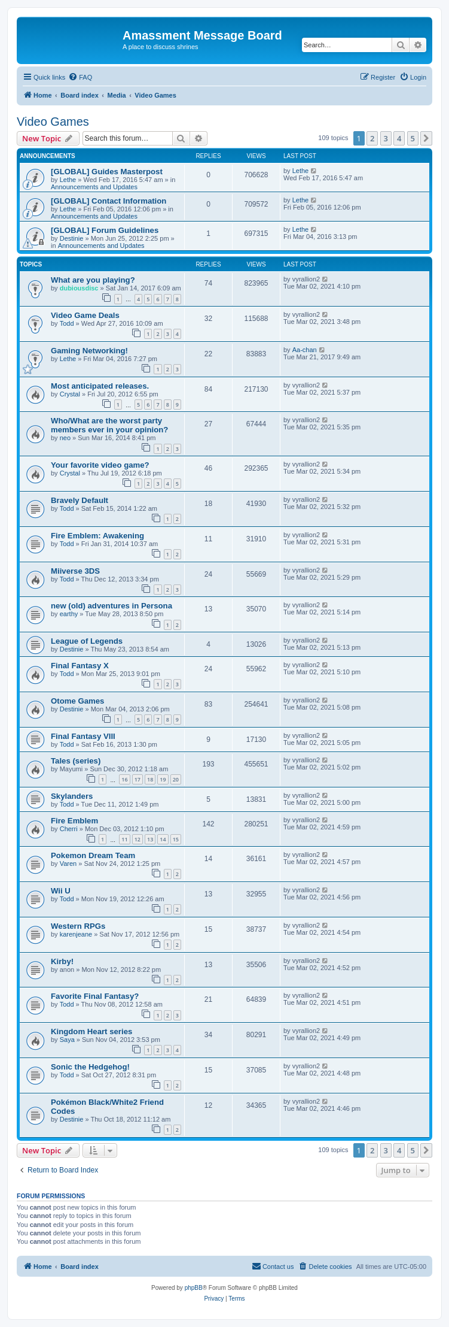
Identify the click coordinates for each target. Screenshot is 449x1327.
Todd (67, 323)
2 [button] (372, 138)
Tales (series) (75, 760)
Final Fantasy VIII (83, 736)
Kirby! (62, 961)
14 (163, 839)
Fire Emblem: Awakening (97, 535)
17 (137, 779)
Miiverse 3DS (75, 570)
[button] (426, 138)
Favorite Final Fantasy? (95, 996)
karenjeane (76, 934)
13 (150, 839)
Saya (67, 1039)
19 (163, 779)
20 (176, 779)
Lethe (68, 179)
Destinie (72, 238)
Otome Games (77, 700)
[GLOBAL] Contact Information (108, 200)
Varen (68, 863)
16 (124, 779)
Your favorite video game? (100, 464)
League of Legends (87, 641)
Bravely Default (79, 500)
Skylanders (72, 796)
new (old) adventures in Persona (111, 605)
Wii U (61, 890)
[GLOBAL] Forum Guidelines (104, 230)
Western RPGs (78, 926)
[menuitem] (80, 77)
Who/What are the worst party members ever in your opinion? (109, 425)
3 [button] (386, 138)
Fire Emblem (74, 820)
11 (124, 839)
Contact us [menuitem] (273, 1266)
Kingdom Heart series (91, 1031)
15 (176, 839)
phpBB (194, 1287)
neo (65, 437)
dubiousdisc (79, 288)
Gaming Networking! (89, 350)
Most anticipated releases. (100, 385)
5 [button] (413, 138)
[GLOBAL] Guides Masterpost (107, 171)
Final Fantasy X (80, 665)
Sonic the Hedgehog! (90, 1066)
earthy (69, 613)
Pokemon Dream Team (93, 855)
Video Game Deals (85, 315)
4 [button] (399, 138)
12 (137, 839)
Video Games (53, 121)
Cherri (69, 828)
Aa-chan (304, 349)
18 (150, 779)
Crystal (70, 394)
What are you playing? (93, 279)
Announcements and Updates (94, 186)
